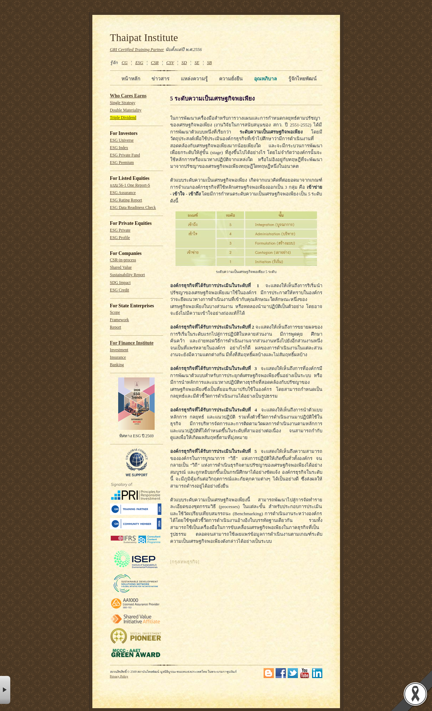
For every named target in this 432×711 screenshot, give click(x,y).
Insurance (118, 357)
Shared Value (121, 267)
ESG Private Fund (125, 155)
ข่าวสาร (160, 78)
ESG (139, 62)
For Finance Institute (132, 343)
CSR (155, 62)
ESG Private (120, 230)
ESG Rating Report (126, 200)
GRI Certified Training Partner (137, 49)
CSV (170, 62)
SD (184, 62)
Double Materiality (126, 110)
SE (197, 62)
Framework (119, 320)
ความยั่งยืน (231, 78)
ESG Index (119, 148)
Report (115, 327)
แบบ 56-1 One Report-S (130, 185)
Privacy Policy (119, 676)
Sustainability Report (127, 275)
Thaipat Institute (144, 37)
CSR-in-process (123, 260)
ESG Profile (120, 237)
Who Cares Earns (128, 95)
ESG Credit (119, 290)
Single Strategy (123, 103)
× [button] (5, 690)
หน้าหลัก (130, 78)
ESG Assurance (123, 192)
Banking (117, 365)
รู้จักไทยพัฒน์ (302, 78)
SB (209, 62)
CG (125, 62)
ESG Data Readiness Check (133, 207)
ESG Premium (122, 162)
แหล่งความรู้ (194, 78)
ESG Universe (122, 140)
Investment (119, 350)
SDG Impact (120, 282)
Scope (115, 312)
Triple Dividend (123, 117)
